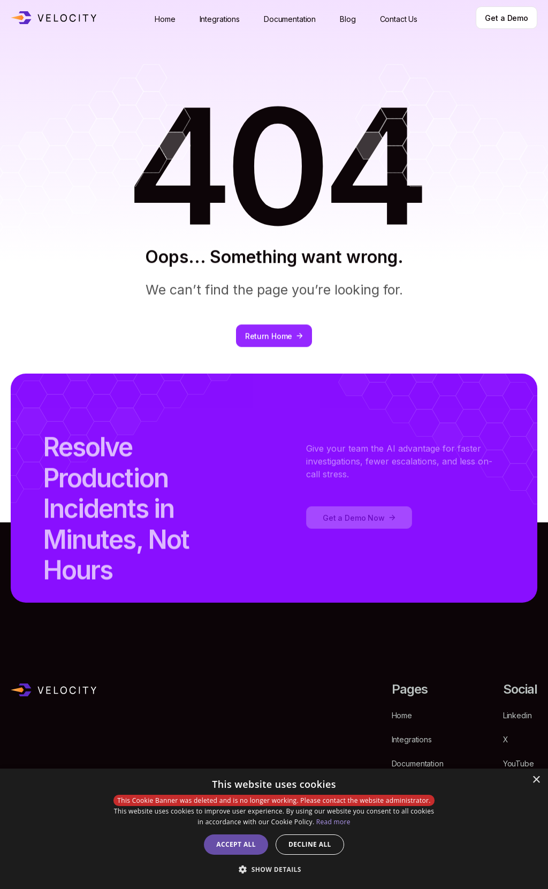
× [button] (536, 780)
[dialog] (274, 829)
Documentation (290, 19)
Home (165, 19)
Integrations (220, 19)
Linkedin (517, 715)
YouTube (518, 763)
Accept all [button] (236, 844)
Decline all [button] (309, 844)
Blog (347, 19)
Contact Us (399, 19)
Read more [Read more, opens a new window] (333, 821)
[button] (274, 869)
